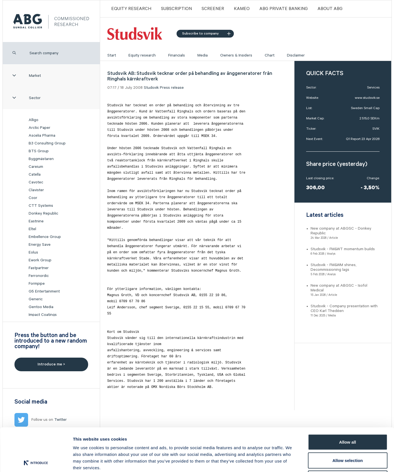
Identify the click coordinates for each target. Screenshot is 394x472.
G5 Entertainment (44, 291)
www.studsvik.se (367, 98)
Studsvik (151, 87)
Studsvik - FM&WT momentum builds (343, 249)
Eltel (32, 229)
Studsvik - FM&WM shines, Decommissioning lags (333, 267)
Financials (176, 55)
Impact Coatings (43, 315)
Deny (348, 435)
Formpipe (37, 283)
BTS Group (39, 151)
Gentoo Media (41, 307)
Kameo (242, 8)
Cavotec (36, 182)
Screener (213, 8)
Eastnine (36, 221)
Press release (172, 87)
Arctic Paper (39, 128)
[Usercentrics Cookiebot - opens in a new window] (36, 461)
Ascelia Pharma (42, 135)
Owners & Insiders (236, 55)
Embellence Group (45, 237)
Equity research (142, 55)
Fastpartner (39, 268)
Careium (36, 166)
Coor (33, 198)
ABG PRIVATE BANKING (283, 8)
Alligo (33, 120)
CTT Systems (41, 205)
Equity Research (131, 8)
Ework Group (40, 260)
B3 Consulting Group (47, 143)
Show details (292, 461)
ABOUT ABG (330, 8)
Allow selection (347, 417)
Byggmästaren (41, 159)
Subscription (176, 8)
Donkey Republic (43, 213)
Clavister (36, 190)
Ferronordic (39, 276)
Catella (35, 174)
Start (111, 55)
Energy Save (40, 244)
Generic (36, 299)
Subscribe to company (206, 33)
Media (202, 55)
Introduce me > (51, 364)
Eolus (33, 252)
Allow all (347, 399)
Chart (269, 55)
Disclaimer (296, 55)
